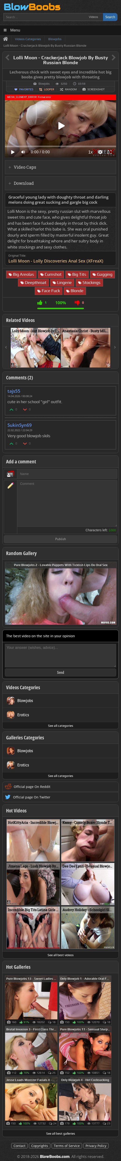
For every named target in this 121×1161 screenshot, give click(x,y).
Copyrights (39, 1146)
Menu (15, 30)
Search (110, 17)
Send (60, 672)
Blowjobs (44, 83)
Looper (49, 89)
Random (71, 89)
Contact (19, 1146)
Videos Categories (23, 687)
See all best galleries (60, 1133)
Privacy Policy (96, 1146)
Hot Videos (16, 810)
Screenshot (96, 89)
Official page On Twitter (31, 797)
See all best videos (61, 955)
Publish (60, 539)
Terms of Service (67, 1146)
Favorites (26, 89)
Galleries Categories (25, 737)
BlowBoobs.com (54, 1156)
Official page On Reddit (32, 786)
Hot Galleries (18, 967)
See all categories (60, 725)
